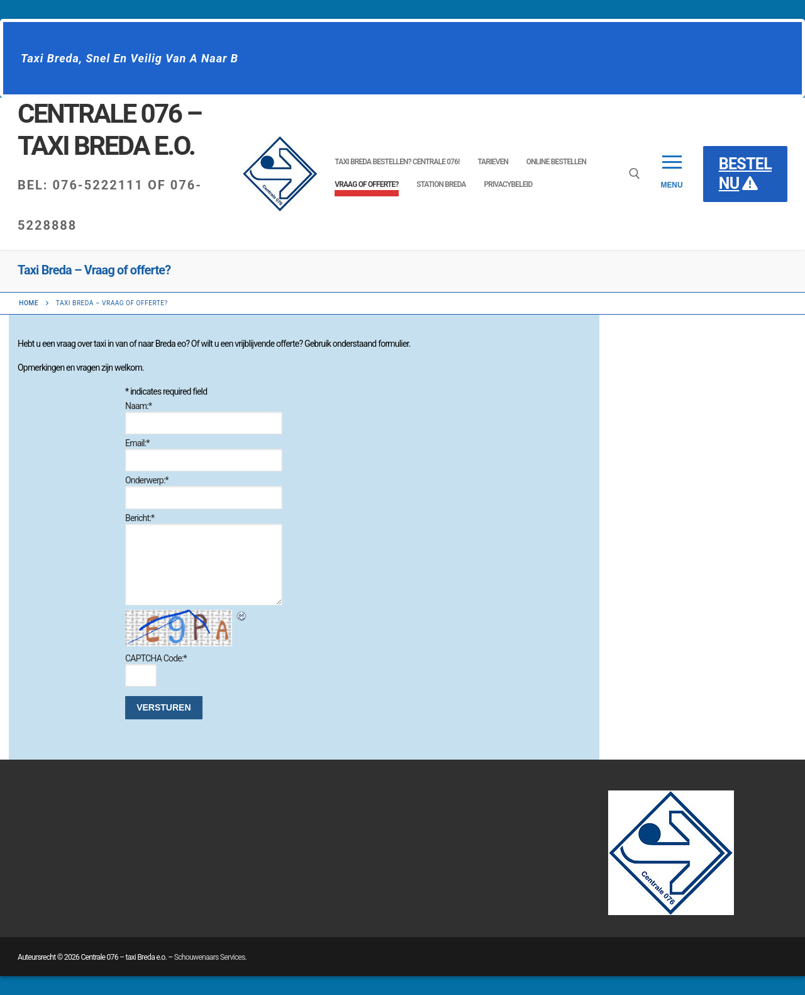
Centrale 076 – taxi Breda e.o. (109, 129)
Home (28, 303)
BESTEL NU (745, 174)
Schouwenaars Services (209, 957)
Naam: (138, 406)
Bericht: (139, 518)
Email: (137, 443)
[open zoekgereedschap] (634, 173)
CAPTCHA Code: (156, 658)
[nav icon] (671, 174)
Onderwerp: (147, 480)
